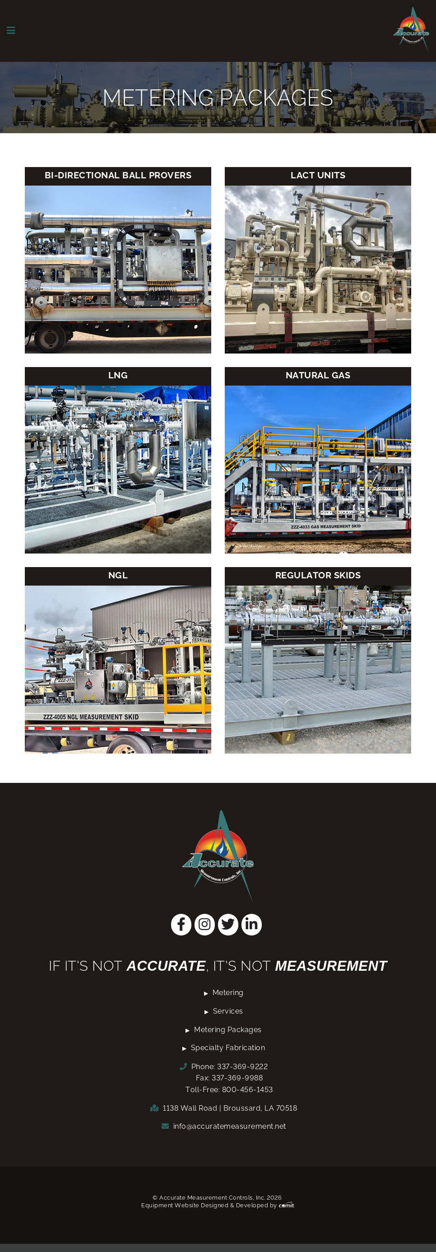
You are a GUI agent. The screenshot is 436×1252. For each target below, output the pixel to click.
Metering (228, 992)
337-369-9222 (242, 1066)
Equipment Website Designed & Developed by (217, 1205)
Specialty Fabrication (228, 1047)
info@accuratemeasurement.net (229, 1126)
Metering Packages (228, 1029)
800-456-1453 (247, 1089)
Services (228, 1011)
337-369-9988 (237, 1078)
